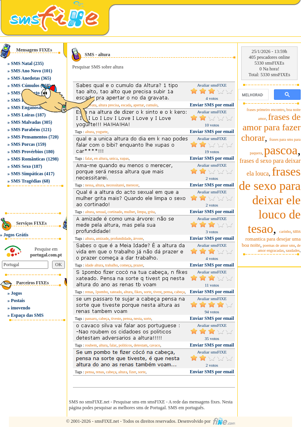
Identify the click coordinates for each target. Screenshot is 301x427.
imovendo (20, 308)
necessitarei (115, 185)
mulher (129, 212)
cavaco (154, 345)
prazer (138, 265)
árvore (138, 238)
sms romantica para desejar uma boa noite (271, 238)
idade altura (94, 265)
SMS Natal (21, 63)
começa (126, 265)
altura (99, 185)
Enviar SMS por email (212, 105)
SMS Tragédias (26, 181)
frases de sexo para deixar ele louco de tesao (270, 200)
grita (151, 212)
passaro (91, 318)
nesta (138, 318)
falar (88, 158)
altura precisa (108, 105)
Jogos (16, 293)
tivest (157, 292)
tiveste (116, 318)
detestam (141, 345)
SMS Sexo (21, 166)
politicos (125, 345)
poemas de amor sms (279, 245)
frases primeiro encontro (265, 110)
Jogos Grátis (15, 234)
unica (114, 158)
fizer (132, 372)
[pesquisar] (252, 94)
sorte (147, 292)
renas (89, 292)
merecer (132, 185)
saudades (292, 250)
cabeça (179, 292)
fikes (138, 292)
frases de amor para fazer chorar (271, 127)
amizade (102, 238)
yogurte (102, 132)
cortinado (115, 212)
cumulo (151, 105)
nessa (89, 185)
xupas (124, 158)
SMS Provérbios (27, 151)
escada (126, 105)
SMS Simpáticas (27, 173)
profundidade (121, 238)
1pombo (101, 292)
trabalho (111, 265)
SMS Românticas (28, 159)
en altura (101, 158)
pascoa (281, 150)
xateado (116, 292)
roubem (91, 345)
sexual (101, 212)
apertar (138, 105)
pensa (168, 292)
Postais (18, 300)
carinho (285, 231)
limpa (141, 212)
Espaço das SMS (27, 315)
